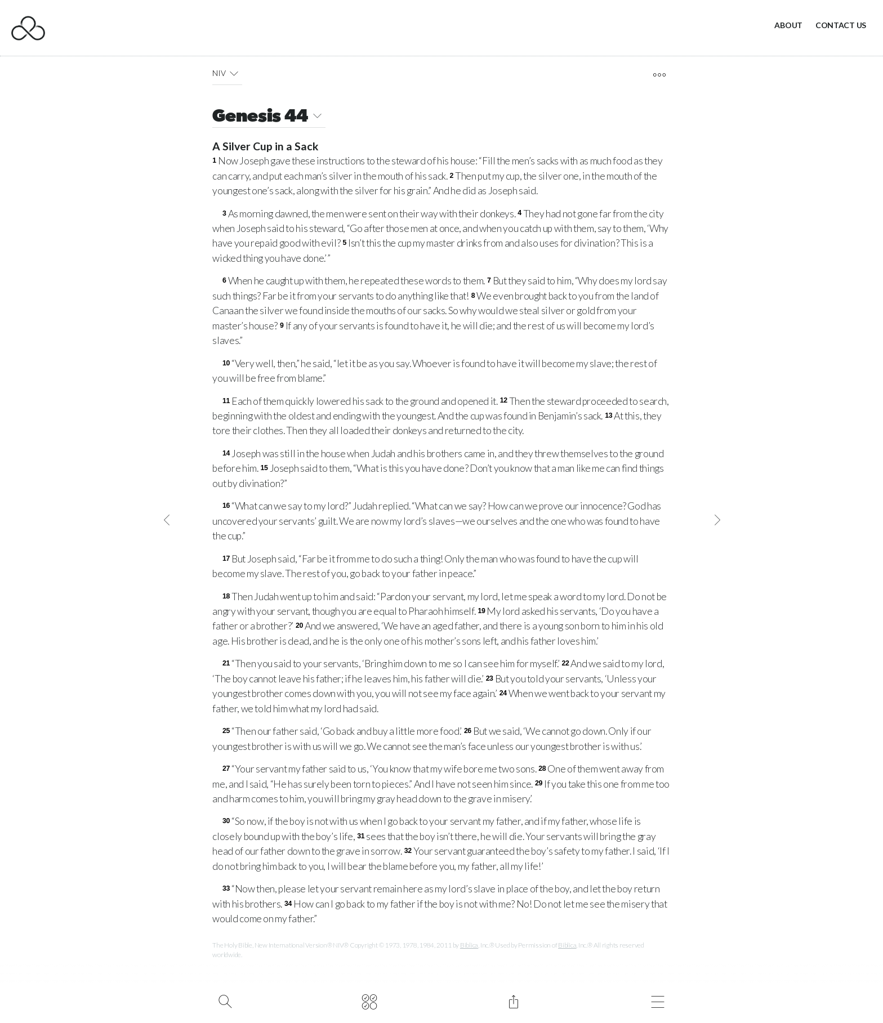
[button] (234, 73)
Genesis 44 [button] (268, 117)
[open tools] (659, 75)
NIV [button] (227, 73)
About (788, 25)
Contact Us (840, 25)
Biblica (469, 945)
